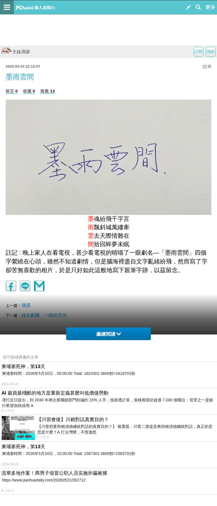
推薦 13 (47, 91)
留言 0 (12, 91)
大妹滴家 (15, 52)
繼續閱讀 (108, 334)
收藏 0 (29, 91)
